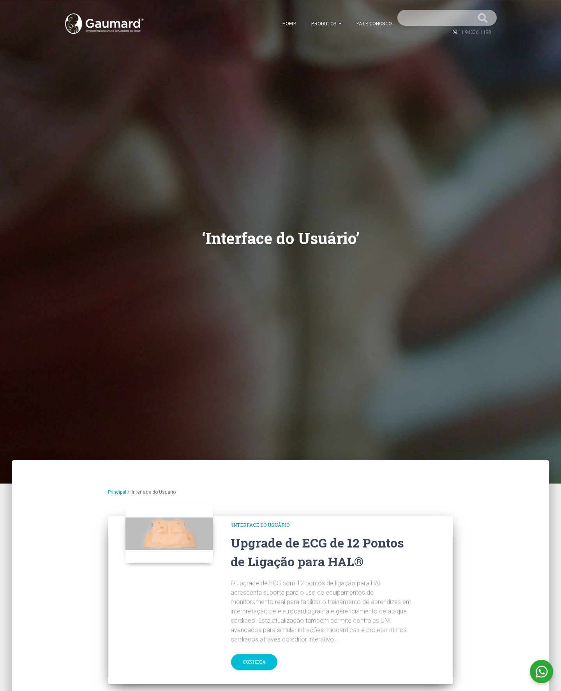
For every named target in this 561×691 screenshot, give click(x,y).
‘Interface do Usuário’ (260, 525)
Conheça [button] (254, 662)
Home (289, 23)
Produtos (324, 23)
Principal (117, 492)
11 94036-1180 (474, 32)
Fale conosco (374, 23)
